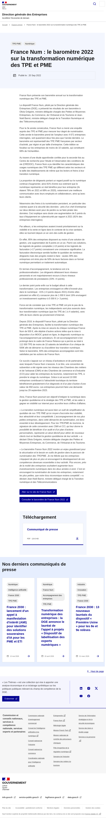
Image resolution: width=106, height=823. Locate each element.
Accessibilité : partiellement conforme (28, 808)
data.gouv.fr (73, 797)
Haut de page (97, 671)
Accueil (4, 25)
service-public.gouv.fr (29, 797)
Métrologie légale (59, 725)
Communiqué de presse (42, 529)
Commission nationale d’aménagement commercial (36, 719)
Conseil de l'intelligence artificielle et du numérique (36, 732)
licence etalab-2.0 (92, 814)
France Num (57, 721)
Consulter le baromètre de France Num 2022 (43, 499)
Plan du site (6, 808)
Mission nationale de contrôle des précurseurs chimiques (62, 739)
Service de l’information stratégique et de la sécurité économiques (87, 719)
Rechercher (94, 4)
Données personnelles (72, 808)
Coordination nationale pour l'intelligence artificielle (36, 762)
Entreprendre (58, 716)
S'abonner (9, 699)
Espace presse (17, 25)
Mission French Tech (60, 730)
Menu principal (102, 4)
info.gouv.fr (7, 797)
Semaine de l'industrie (61, 757)
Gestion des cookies (93, 808)
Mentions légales (53, 808)
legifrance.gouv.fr (53, 797)
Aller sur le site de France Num (37, 492)
